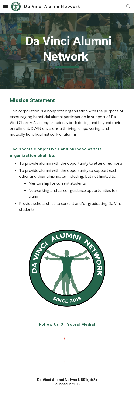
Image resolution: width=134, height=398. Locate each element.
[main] (67, 51)
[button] (5, 6)
